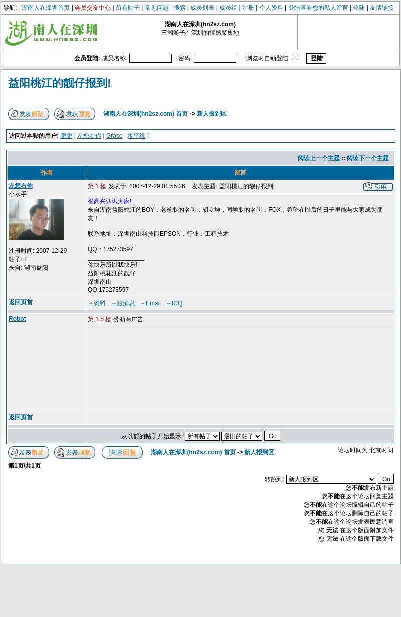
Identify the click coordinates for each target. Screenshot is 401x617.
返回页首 (21, 302)
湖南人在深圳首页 (46, 7)
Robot (17, 318)
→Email (150, 303)
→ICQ (174, 303)
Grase (114, 135)
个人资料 (272, 7)
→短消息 (123, 303)
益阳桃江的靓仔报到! (59, 83)
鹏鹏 (66, 135)
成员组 (229, 7)
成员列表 (202, 7)
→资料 (97, 303)
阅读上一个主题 (319, 158)
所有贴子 (128, 7)
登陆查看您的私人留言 (318, 7)
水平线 (137, 135)
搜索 (180, 7)
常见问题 (157, 7)
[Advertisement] (139, 369)
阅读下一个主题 (368, 158)
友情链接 (382, 7)
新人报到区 (212, 113)
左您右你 (90, 135)
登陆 (359, 7)
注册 (248, 7)
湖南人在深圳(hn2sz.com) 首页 (146, 113)
